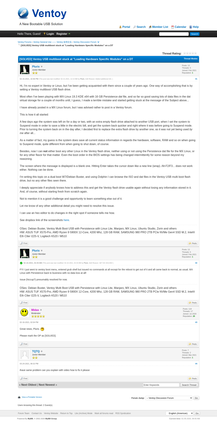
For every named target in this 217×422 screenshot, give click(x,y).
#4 (196, 364)
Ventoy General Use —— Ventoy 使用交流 (52, 42)
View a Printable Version (32, 397)
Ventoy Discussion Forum (84, 42)
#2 (196, 263)
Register (61, 33)
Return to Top (66, 413)
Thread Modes (191, 58)
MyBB (30, 419)
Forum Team (23, 413)
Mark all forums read (104, 413)
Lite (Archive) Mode (83, 413)
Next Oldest (28, 384)
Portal (126, 27)
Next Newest (47, 384)
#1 (196, 79)
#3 (196, 322)
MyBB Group (51, 419)
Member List (160, 27)
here (66, 220)
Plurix (36, 66)
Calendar (180, 27)
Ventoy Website (51, 413)
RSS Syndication (123, 413)
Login (50, 33)
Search (141, 27)
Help (196, 27)
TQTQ (36, 351)
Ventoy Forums (25, 42)
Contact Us (37, 413)
